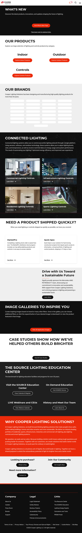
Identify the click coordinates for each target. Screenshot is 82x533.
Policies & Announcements (38, 518)
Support (7, 515)
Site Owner (56, 524)
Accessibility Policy (36, 511)
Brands (7, 511)
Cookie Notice (66, 524)
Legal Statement (35, 501)
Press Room (9, 508)
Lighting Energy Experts (61, 508)
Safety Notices (34, 505)
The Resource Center (60, 501)
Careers (7, 505)
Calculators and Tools (61, 511)
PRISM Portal (58, 515)
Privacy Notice (19, 524)
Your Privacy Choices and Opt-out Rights (38, 524)
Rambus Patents (35, 508)
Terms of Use (8, 524)
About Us (8, 501)
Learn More (47, 297)
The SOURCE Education (61, 505)
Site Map (75, 524)
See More (11, 260)
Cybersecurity (34, 515)
